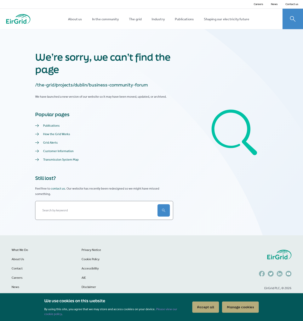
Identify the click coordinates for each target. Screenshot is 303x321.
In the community (105, 19)
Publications (184, 19)
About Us (18, 259)
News (274, 4)
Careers (258, 4)
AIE (84, 277)
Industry (158, 19)
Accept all (205, 307)
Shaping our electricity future (226, 19)
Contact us (291, 4)
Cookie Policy (91, 259)
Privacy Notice (91, 250)
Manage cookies (240, 307)
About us (75, 19)
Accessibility (90, 268)
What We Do (20, 250)
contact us (58, 188)
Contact (17, 268)
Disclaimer (89, 287)
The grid (135, 19)
